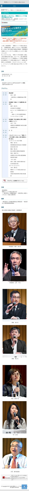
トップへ (24, 486)
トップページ (4, 9)
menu (14, 6)
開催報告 (5, 22)
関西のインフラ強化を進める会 (14, 2)
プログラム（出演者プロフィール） (14, 181)
